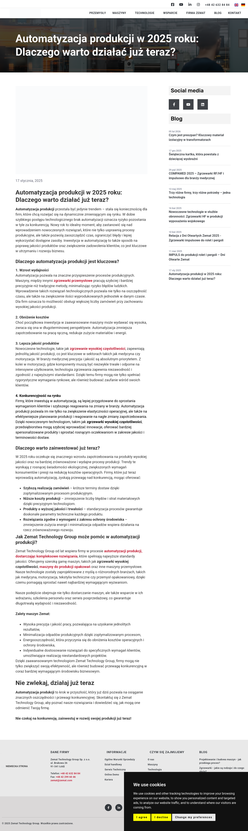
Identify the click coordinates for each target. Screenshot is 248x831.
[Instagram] (198, 4)
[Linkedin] (190, 4)
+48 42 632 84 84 (70, 773)
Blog (221, 13)
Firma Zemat (201, 13)
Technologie (156, 13)
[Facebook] (173, 4)
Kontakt (235, 13)
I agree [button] (141, 817)
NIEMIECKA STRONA (17, 766)
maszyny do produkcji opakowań (65, 567)
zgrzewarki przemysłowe (73, 281)
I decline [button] (161, 817)
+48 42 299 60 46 (66, 777)
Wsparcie (179, 13)
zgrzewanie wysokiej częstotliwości (97, 349)
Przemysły (115, 13)
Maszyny (134, 13)
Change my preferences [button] (193, 817)
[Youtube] (181, 4)
